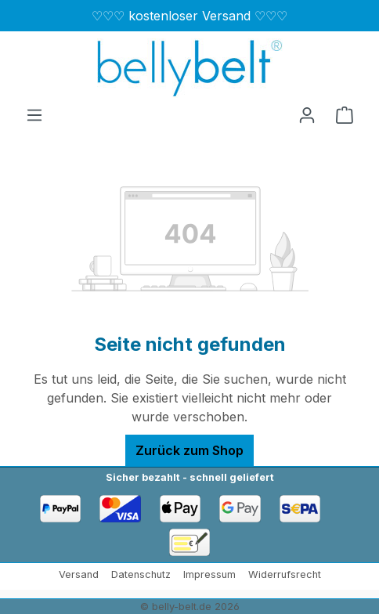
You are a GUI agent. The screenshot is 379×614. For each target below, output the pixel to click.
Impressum (209, 574)
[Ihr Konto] (307, 114)
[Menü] (34, 114)
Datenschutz (141, 574)
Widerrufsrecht (284, 574)
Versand (79, 574)
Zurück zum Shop (189, 450)
